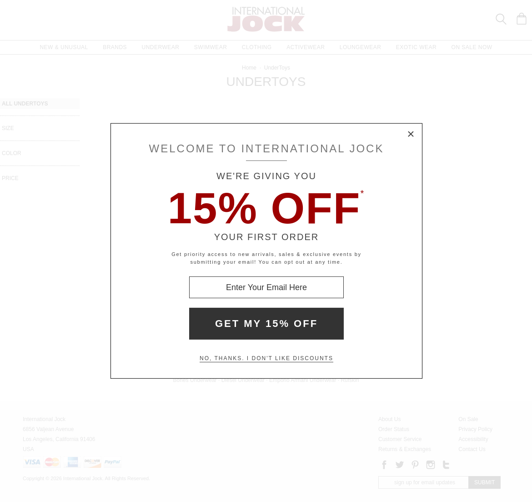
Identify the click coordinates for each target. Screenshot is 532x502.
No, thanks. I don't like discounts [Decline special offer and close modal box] (266, 358)
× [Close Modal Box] (411, 134)
